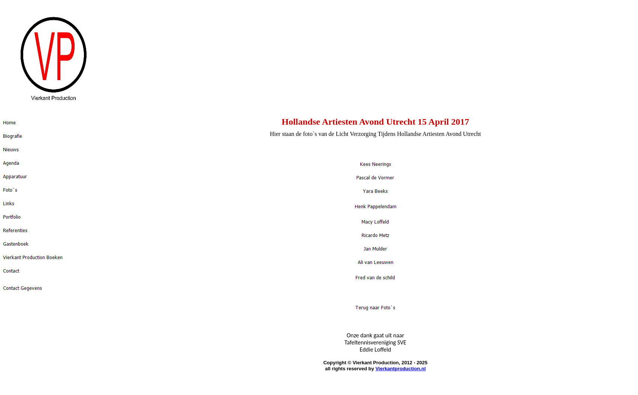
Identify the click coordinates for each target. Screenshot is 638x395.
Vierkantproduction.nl (400, 368)
